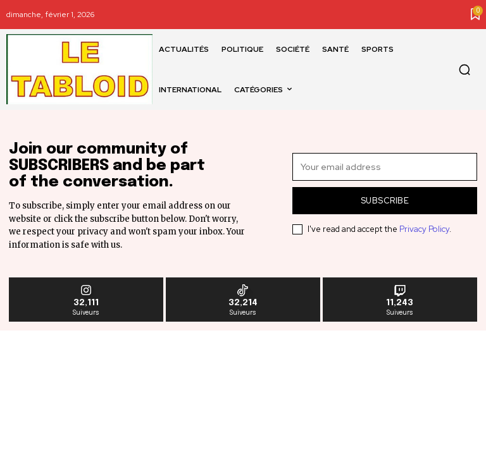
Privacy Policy (424, 229)
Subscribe (385, 200)
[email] (384, 167)
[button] (464, 69)
